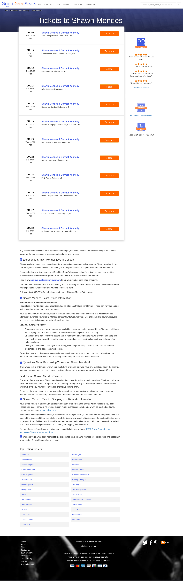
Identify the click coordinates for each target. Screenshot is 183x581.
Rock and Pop (24, 11)
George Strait (26, 489)
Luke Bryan (76, 455)
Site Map (24, 561)
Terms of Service (27, 564)
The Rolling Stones (79, 489)
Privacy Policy (26, 559)
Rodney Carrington (79, 480)
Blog (23, 547)
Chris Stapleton (27, 475)
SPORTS (66, 4)
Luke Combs (77, 460)
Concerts (13, 11)
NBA (46, 4)
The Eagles (76, 484)
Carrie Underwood (28, 470)
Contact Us (25, 550)
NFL (40, 4)
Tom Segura (76, 509)
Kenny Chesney (27, 519)
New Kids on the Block (80, 475)
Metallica (75, 465)
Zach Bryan (76, 519)
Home (6, 11)
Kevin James (26, 524)
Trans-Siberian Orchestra (81, 499)
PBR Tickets (77, 514)
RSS (167, 542)
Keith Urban (25, 514)
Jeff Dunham (26, 499)
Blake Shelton (26, 460)
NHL (58, 4)
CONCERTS (78, 4)
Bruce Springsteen (28, 465)
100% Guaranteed (28, 553)
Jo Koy (24, 509)
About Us (24, 544)
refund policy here (48, 410)
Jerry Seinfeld (26, 504)
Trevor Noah (77, 504)
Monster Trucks (78, 470)
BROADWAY (91, 4)
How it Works (26, 556)
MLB (52, 4)
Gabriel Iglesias (27, 484)
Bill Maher (25, 455)
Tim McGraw (77, 494)
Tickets (109, 33)
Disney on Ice (26, 480)
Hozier (23, 494)
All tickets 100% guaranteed (141, 115)
